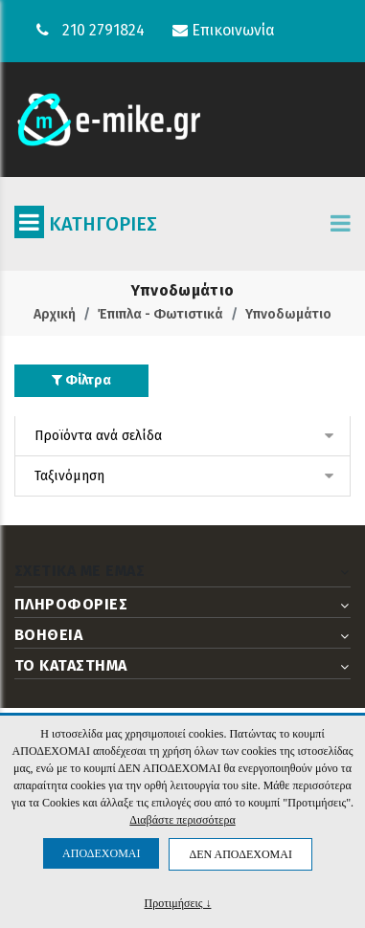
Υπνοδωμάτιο (288, 314)
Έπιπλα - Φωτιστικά (160, 314)
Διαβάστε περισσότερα (182, 820)
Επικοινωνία (223, 30)
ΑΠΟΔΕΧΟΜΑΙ (101, 853)
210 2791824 (103, 30)
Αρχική (55, 314)
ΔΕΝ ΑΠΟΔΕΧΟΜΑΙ (240, 854)
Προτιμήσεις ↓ (178, 902)
